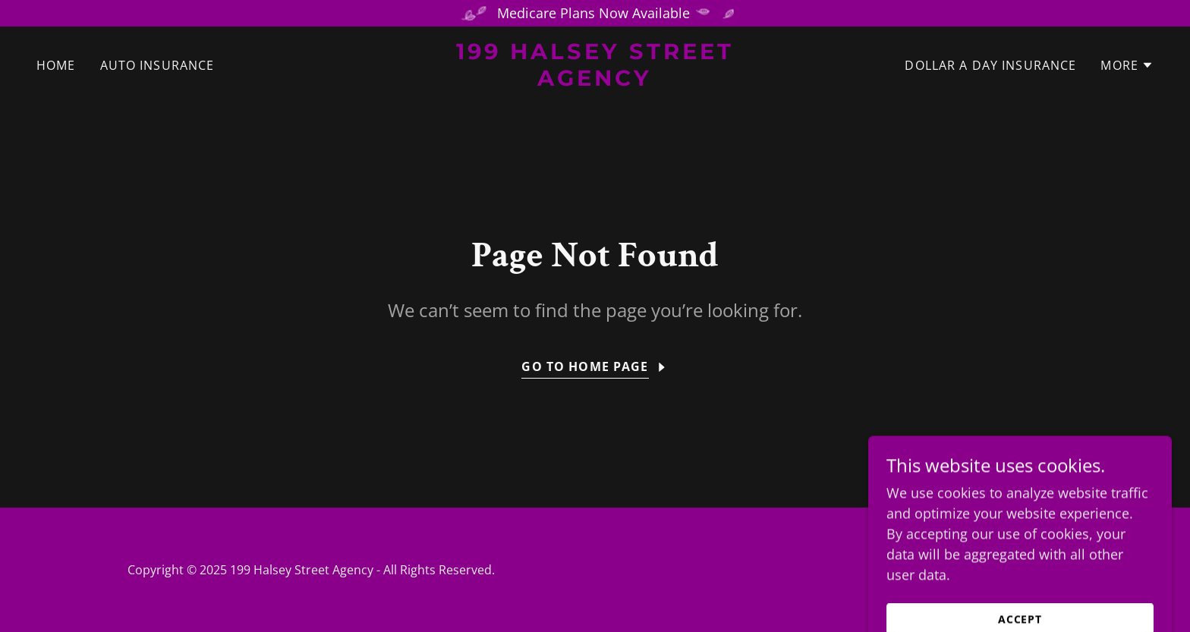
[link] (595, 80)
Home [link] (56, 65)
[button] (1127, 65)
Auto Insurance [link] (157, 65)
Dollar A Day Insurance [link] (990, 65)
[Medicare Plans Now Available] (595, 13)
